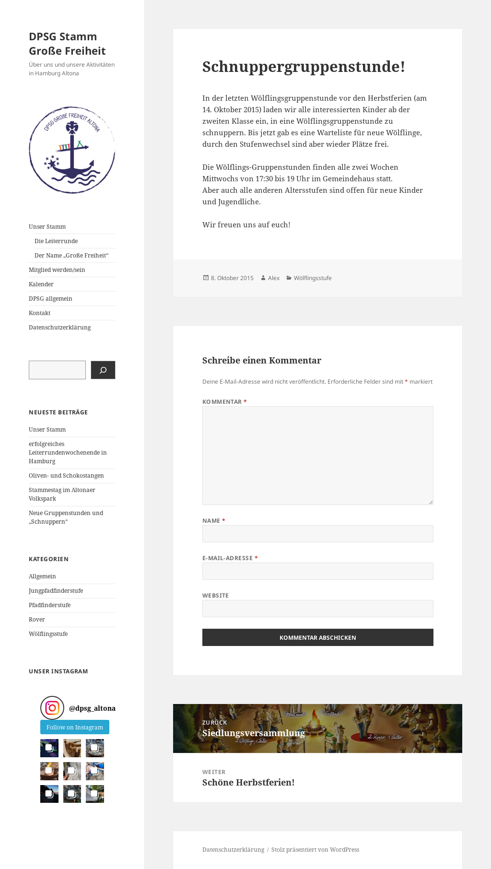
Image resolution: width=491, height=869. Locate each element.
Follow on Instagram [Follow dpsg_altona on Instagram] (75, 727)
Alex (274, 278)
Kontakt (39, 313)
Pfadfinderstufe (49, 605)
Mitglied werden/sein (57, 270)
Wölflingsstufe (48, 634)
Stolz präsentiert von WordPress (315, 850)
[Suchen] (103, 370)
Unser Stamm (47, 227)
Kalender (41, 284)
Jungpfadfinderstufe (56, 591)
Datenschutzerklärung (60, 327)
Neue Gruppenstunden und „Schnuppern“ (66, 517)
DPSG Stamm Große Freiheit (67, 43)
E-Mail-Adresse (230, 558)
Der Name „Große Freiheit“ (71, 255)
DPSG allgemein (50, 298)
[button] (49, 748)
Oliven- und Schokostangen (66, 475)
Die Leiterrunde (56, 241)
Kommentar (224, 402)
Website (215, 595)
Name (214, 521)
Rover (37, 619)
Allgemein (42, 576)
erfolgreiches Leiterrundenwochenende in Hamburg (68, 452)
